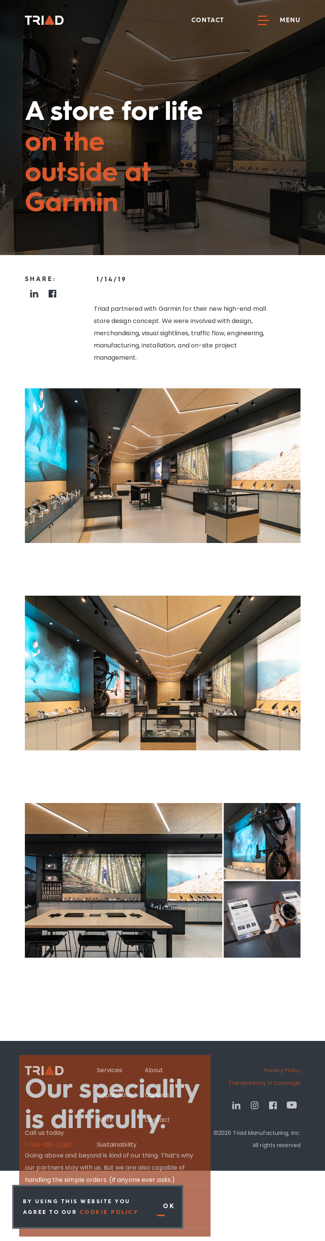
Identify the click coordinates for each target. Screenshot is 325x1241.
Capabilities (114, 1096)
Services (109, 1071)
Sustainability (116, 1146)
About (153, 1071)
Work (104, 1121)
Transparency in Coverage (264, 1084)
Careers (156, 1096)
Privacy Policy (282, 1072)
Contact (207, 20)
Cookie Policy (109, 1212)
